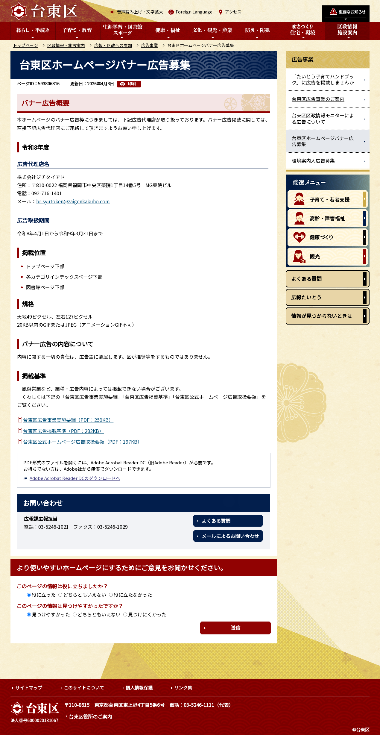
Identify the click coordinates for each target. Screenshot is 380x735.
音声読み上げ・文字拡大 (140, 12)
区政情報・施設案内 (66, 45)
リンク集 (183, 687)
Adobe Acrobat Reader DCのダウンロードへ (71, 478)
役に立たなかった (133, 594)
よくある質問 (216, 520)
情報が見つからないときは (321, 315)
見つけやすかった (51, 614)
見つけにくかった (147, 614)
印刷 (132, 83)
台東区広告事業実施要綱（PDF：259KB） (68, 419)
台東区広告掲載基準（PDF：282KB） (63, 430)
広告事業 (149, 45)
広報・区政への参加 (113, 45)
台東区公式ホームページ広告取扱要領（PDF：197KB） (82, 441)
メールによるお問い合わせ (230, 535)
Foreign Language (194, 12)
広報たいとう (306, 297)
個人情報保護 (139, 687)
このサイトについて (84, 687)
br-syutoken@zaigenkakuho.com (73, 201)
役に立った (44, 594)
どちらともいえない (84, 594)
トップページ (25, 45)
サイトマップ (28, 687)
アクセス (233, 12)
